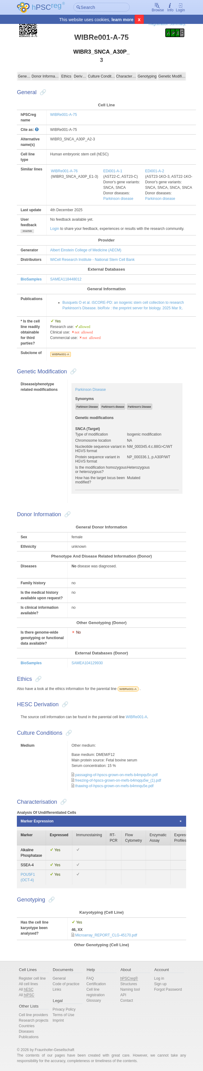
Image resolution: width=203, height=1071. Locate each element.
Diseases (26, 1031)
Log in (159, 978)
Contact (126, 1000)
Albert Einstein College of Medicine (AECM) (85, 250)
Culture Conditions (101, 76)
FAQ (90, 978)
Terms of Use (63, 1015)
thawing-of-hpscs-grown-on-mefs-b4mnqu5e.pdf (114, 786)
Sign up (160, 984)
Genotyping (147, 76)
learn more (122, 19)
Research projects (33, 1020)
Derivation (80, 76)
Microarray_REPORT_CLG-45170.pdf (106, 935)
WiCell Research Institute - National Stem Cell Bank (92, 259)
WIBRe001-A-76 (64, 171)
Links (56, 989)
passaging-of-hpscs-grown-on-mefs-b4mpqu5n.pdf (116, 775)
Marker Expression (37, 821)
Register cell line (32, 978)
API (123, 995)
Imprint (58, 1020)
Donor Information (45, 76)
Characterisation (126, 76)
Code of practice (65, 984)
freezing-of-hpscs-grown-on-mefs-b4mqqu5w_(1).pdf (118, 780)
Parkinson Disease (90, 389)
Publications (29, 1037)
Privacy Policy (63, 1009)
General (24, 76)
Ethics (66, 76)
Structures (128, 984)
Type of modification (91, 434)
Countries (26, 1026)
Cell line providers (33, 1015)
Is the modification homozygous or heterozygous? (101, 469)
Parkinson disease (118, 198)
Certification (96, 984)
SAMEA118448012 (66, 279)
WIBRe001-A (60, 354)
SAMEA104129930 (87, 663)
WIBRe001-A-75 (63, 114)
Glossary (93, 1000)
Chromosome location (93, 440)
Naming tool (130, 989)
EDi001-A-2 (154, 171)
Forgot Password (168, 989)
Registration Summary (167, 24)
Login (180, 7)
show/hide (27, 231)
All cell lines (28, 984)
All (26, 989)
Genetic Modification (172, 76)
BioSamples (31, 279)
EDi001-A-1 (112, 171)
